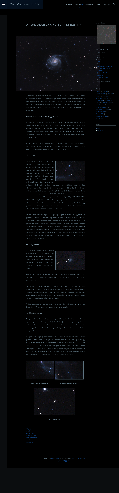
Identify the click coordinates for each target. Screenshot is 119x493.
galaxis (28, 431)
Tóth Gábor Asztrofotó (25, 10)
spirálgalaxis (30, 433)
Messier (28, 440)
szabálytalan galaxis (32, 438)
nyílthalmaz (99, 100)
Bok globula (99, 109)
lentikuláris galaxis (32, 435)
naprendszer (100, 118)
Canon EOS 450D (102, 77)
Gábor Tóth (55, 458)
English (99, 128)
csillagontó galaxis (101, 116)
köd (105, 91)
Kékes (99, 62)
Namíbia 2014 (107, 103)
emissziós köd (100, 94)
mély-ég (28, 429)
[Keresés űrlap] (114, 10)
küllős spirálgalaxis (102, 107)
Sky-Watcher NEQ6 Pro (104, 66)
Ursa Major (29, 442)
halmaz (105, 96)
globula (98, 103)
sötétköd (109, 100)
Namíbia (110, 94)
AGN (107, 109)
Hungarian (100, 130)
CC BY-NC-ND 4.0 (78, 458)
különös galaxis (100, 111)
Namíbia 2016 (100, 114)
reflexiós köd (100, 105)
